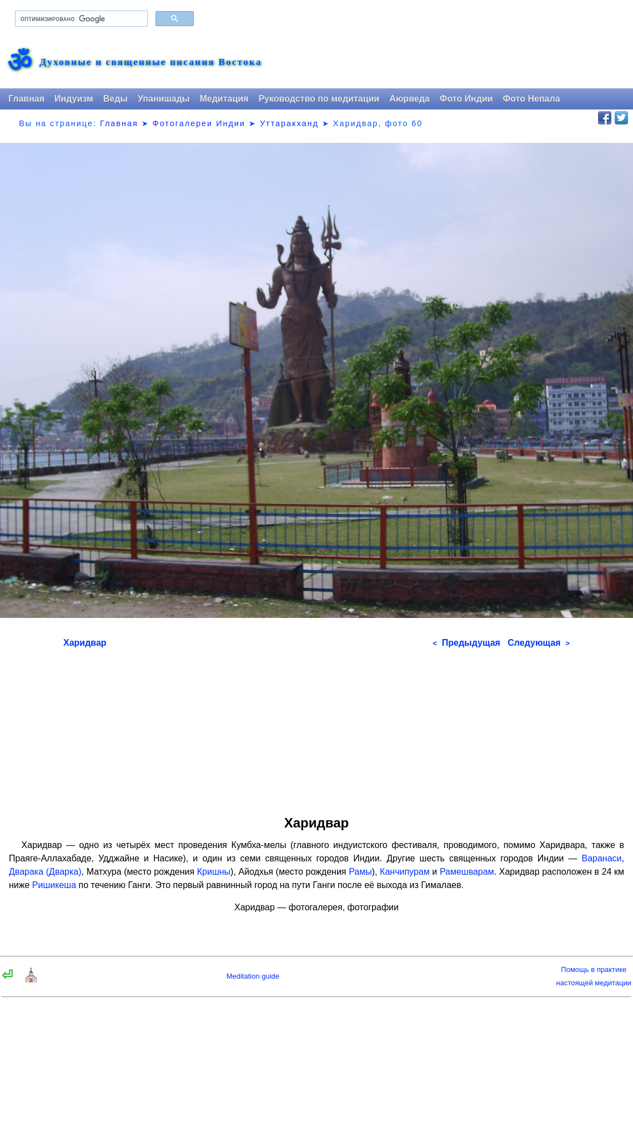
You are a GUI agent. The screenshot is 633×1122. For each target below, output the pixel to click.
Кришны (213, 871)
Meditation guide (253, 976)
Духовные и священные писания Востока (150, 62)
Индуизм (73, 98)
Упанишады (163, 98)
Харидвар (85, 642)
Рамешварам (467, 871)
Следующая (539, 642)
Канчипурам (405, 871)
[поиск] (80, 19)
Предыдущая (466, 642)
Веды (115, 98)
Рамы (360, 871)
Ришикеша (54, 885)
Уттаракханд (289, 123)
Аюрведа (409, 98)
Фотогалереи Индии (199, 123)
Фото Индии (466, 98)
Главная (26, 98)
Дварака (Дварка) (45, 871)
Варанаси (602, 858)
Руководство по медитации (318, 98)
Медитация (223, 98)
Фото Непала (531, 98)
